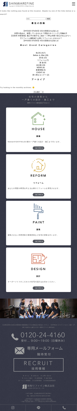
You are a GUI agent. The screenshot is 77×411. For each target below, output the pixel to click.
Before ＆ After (39, 55)
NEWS (39, 67)
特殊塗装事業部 (50, 380)
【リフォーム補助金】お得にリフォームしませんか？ (41, 38)
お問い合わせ (47, 375)
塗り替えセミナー (39, 75)
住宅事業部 (38, 380)
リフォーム (41, 60)
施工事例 (38, 148)
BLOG (38, 53)
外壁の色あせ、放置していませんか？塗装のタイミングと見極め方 (40, 33)
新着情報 (39, 70)
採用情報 (39, 378)
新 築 (42, 63)
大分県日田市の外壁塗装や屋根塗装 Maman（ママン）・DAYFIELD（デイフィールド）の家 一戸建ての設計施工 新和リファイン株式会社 (36, 400)
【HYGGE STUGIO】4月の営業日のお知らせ (40, 41)
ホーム (27, 375)
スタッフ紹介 (28, 378)
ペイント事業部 (25, 380)
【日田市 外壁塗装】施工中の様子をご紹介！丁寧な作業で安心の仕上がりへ (40, 36)
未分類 (39, 65)
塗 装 (41, 58)
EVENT (39, 72)
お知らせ (36, 375)
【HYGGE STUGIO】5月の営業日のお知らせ (40, 31)
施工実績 (49, 378)
